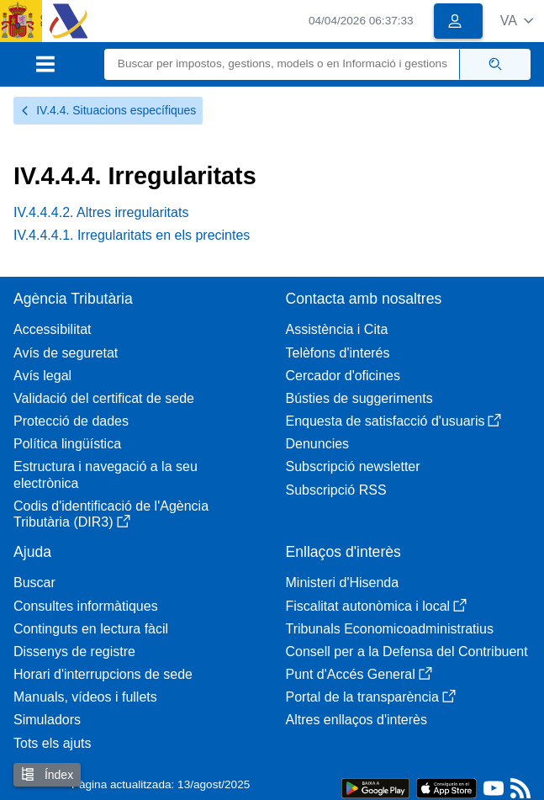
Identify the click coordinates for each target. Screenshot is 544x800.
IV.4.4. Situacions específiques (108, 110)
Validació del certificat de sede (103, 398)
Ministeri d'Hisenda (342, 582)
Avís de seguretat (65, 353)
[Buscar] (282, 64)
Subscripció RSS (336, 490)
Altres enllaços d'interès (356, 720)
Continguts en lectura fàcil (90, 629)
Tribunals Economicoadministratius (390, 629)
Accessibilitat (52, 329)
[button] (516, 21)
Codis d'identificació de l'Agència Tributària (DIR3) (111, 514)
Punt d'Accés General (359, 674)
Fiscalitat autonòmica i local (376, 606)
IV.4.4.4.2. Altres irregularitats (100, 212)
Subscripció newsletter (353, 466)
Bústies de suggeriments (359, 398)
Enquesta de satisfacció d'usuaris (394, 421)
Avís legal (42, 375)
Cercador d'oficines (343, 375)
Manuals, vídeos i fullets (85, 697)
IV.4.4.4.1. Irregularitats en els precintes (131, 235)
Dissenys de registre (74, 651)
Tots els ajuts (52, 743)
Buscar (34, 582)
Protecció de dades (71, 421)
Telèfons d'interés (338, 353)
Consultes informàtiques (85, 606)
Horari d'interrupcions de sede (103, 674)
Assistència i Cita (337, 329)
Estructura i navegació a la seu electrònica (105, 474)
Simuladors (47, 720)
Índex (47, 774)
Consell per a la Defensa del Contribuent (407, 651)
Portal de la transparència (371, 697)
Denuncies (318, 444)
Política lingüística (67, 444)
